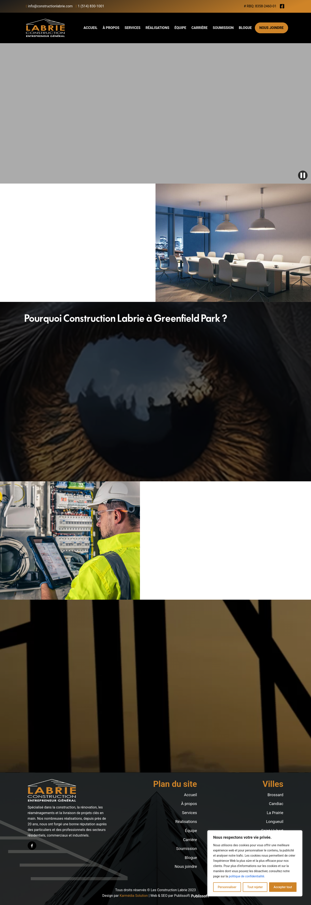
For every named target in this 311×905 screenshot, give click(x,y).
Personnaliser (227, 887)
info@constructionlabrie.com (49, 6)
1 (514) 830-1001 (90, 6)
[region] (254, 863)
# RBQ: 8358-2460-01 (260, 6)
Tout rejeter (255, 887)
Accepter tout (283, 887)
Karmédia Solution (134, 896)
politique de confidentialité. (247, 876)
